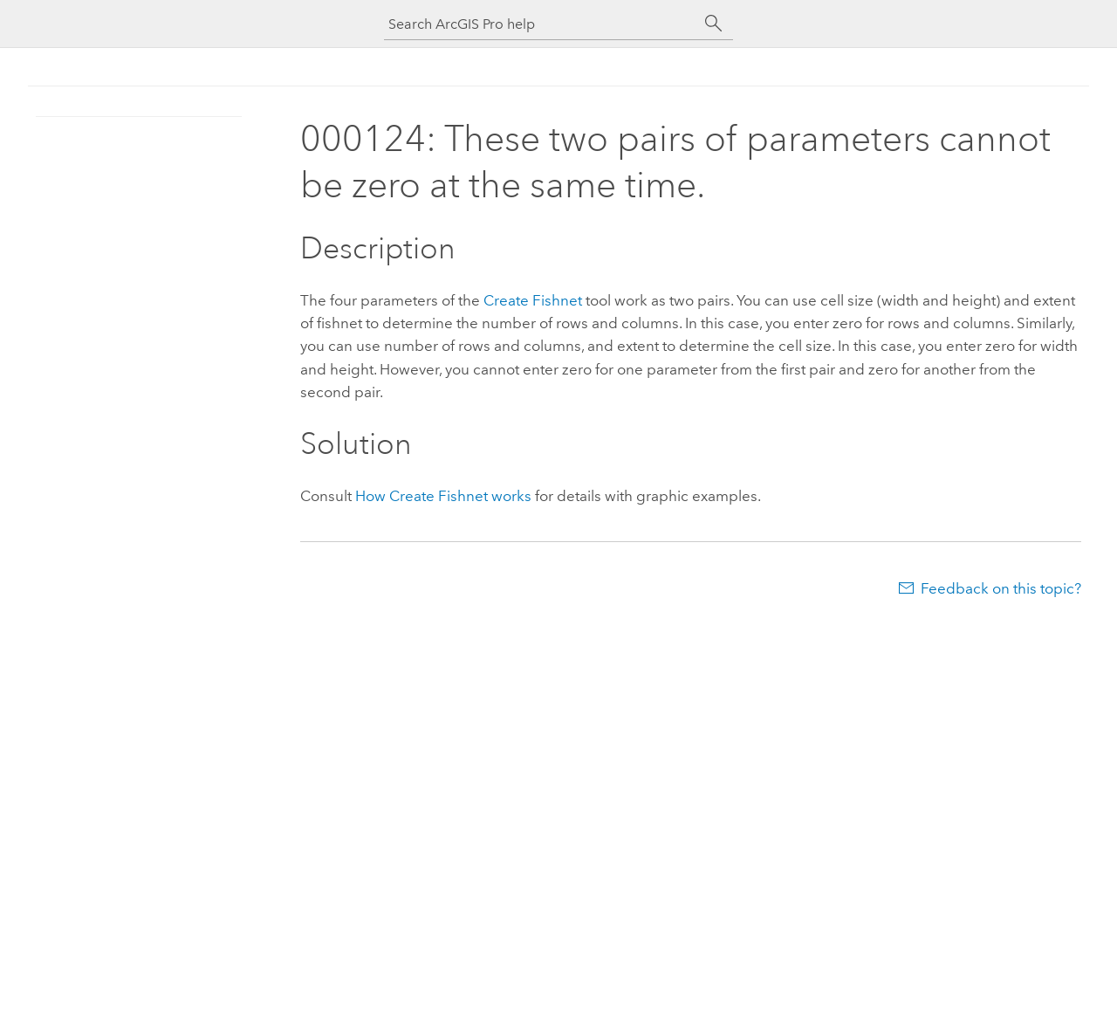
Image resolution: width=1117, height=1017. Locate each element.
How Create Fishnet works (443, 496)
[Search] (714, 23)
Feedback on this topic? (1001, 588)
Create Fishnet (532, 300)
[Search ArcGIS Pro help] (541, 24)
